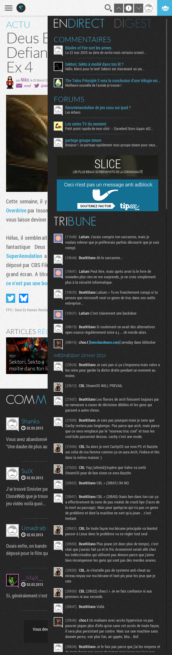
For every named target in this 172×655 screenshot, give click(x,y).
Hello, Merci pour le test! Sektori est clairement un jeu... (105, 69)
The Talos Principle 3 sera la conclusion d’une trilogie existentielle (113, 80)
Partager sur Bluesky (23, 298)
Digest (133, 23)
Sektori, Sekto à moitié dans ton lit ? (94, 64)
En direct (79, 23)
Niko (25, 79)
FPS (9, 309)
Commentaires (82, 39)
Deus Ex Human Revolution (34, 309)
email (27, 85)
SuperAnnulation (24, 255)
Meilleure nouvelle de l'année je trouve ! (93, 85)
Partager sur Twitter (10, 298)
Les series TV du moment (85, 124)
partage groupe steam (83, 140)
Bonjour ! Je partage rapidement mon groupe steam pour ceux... (111, 145)
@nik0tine (47, 85)
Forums (69, 99)
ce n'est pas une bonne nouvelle (40, 283)
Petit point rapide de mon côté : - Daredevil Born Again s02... (109, 128)
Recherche (108, 8)
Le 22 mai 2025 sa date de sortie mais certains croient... (106, 52)
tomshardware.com (105, 342)
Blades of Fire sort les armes (88, 47)
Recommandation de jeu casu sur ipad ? (98, 107)
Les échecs (72, 112)
